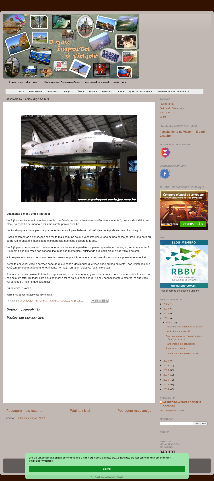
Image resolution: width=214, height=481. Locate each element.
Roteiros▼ (107, 91)
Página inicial (80, 410)
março (170, 322)
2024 (166, 308)
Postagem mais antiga (134, 410)
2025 (166, 304)
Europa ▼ (68, 91)
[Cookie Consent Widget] (107, 469)
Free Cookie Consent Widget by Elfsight (107, 477)
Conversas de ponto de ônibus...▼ (173, 91)
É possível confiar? (176, 348)
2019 (166, 365)
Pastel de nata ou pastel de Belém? (185, 326)
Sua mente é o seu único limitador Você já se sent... (184, 337)
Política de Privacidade (172, 108)
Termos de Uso (168, 112)
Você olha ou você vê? (178, 331)
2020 (166, 360)
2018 (166, 370)
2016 (166, 379)
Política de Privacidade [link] (49, 468)
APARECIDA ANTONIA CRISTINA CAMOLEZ (182, 404)
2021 (166, 318)
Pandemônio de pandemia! (180, 343)
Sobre (163, 116)
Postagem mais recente (24, 410)
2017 (166, 374)
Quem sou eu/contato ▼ (140, 91)
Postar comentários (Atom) (30, 418)
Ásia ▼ (81, 91)
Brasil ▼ (93, 91)
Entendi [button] (177, 467)
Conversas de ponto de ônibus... (183, 353)
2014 (166, 389)
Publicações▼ (36, 91)
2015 (166, 384)
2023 (166, 313)
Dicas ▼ (121, 91)
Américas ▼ (53, 91)
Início (21, 91)
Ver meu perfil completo (172, 410)
